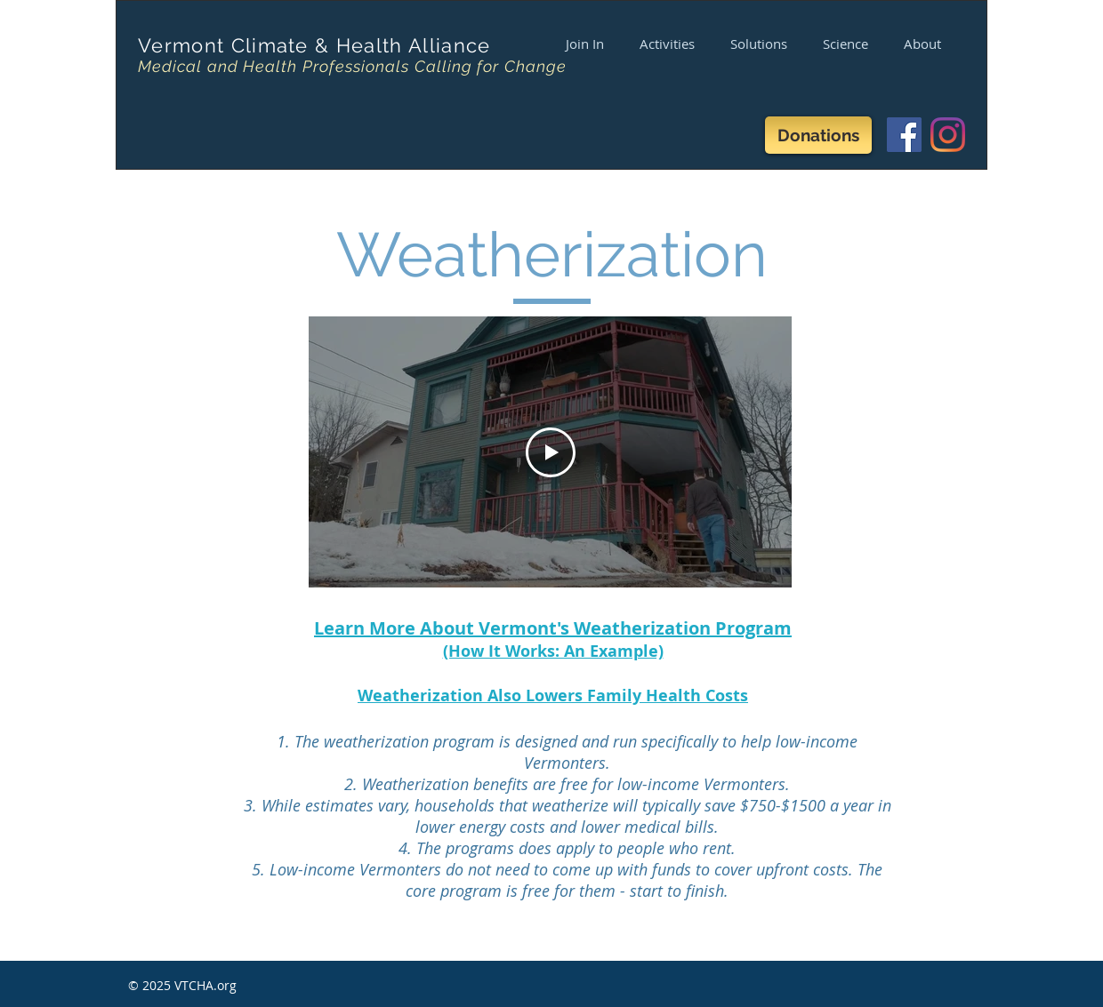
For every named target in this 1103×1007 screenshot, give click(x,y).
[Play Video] (551, 452)
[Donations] (818, 135)
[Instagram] (947, 134)
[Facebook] (904, 134)
